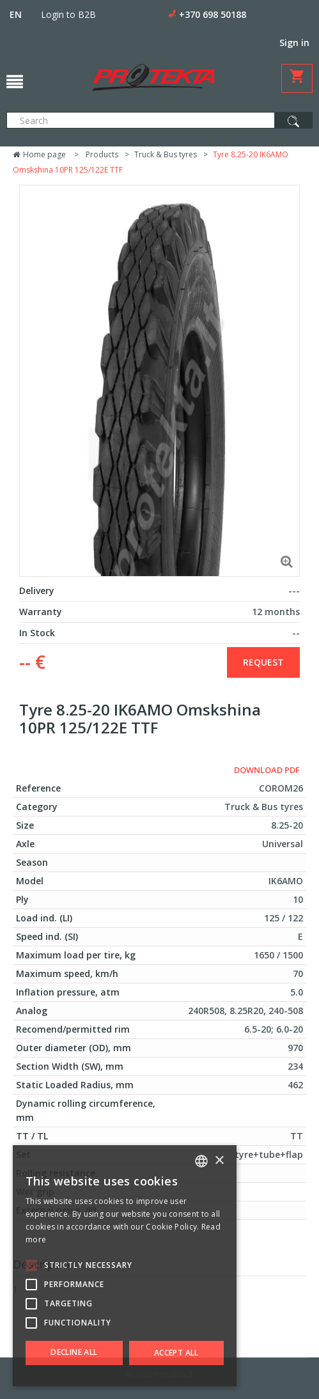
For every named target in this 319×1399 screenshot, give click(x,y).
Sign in (294, 42)
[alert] (125, 1265)
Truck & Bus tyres (165, 154)
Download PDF (267, 770)
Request (263, 662)
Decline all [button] (74, 1352)
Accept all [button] (176, 1352)
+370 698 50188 (212, 14)
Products (102, 154)
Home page (39, 154)
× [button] (219, 1161)
